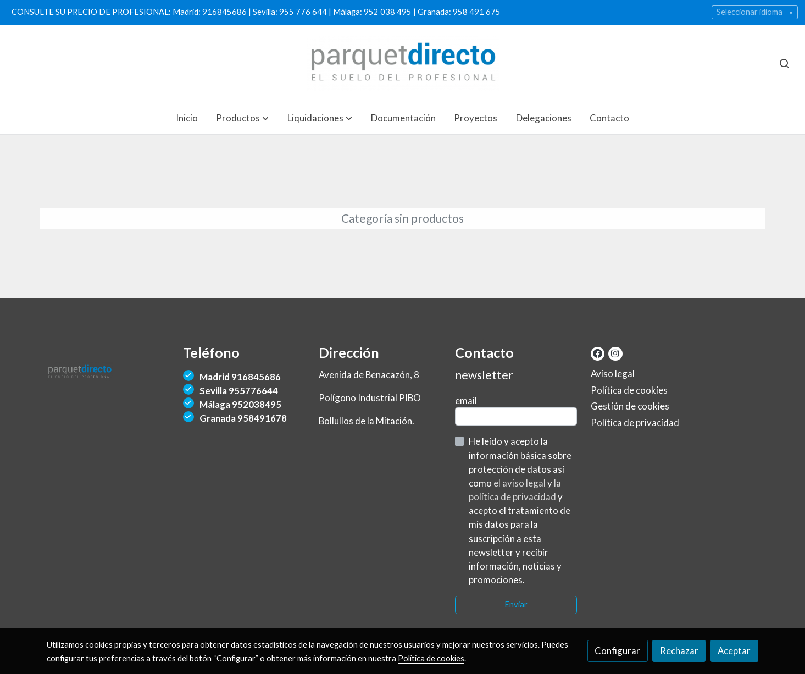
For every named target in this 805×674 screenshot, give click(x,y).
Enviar (516, 604)
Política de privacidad (635, 422)
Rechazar (679, 650)
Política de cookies (629, 390)
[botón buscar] (784, 63)
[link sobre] (108, 374)
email (466, 400)
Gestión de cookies (630, 406)
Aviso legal (613, 373)
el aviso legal (520, 483)
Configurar (617, 650)
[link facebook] (597, 352)
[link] (402, 63)
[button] (242, 118)
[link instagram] (614, 352)
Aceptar (734, 650)
